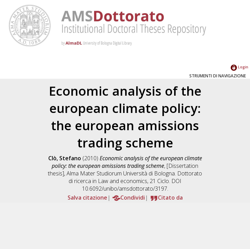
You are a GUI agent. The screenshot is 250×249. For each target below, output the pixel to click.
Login (239, 66)
